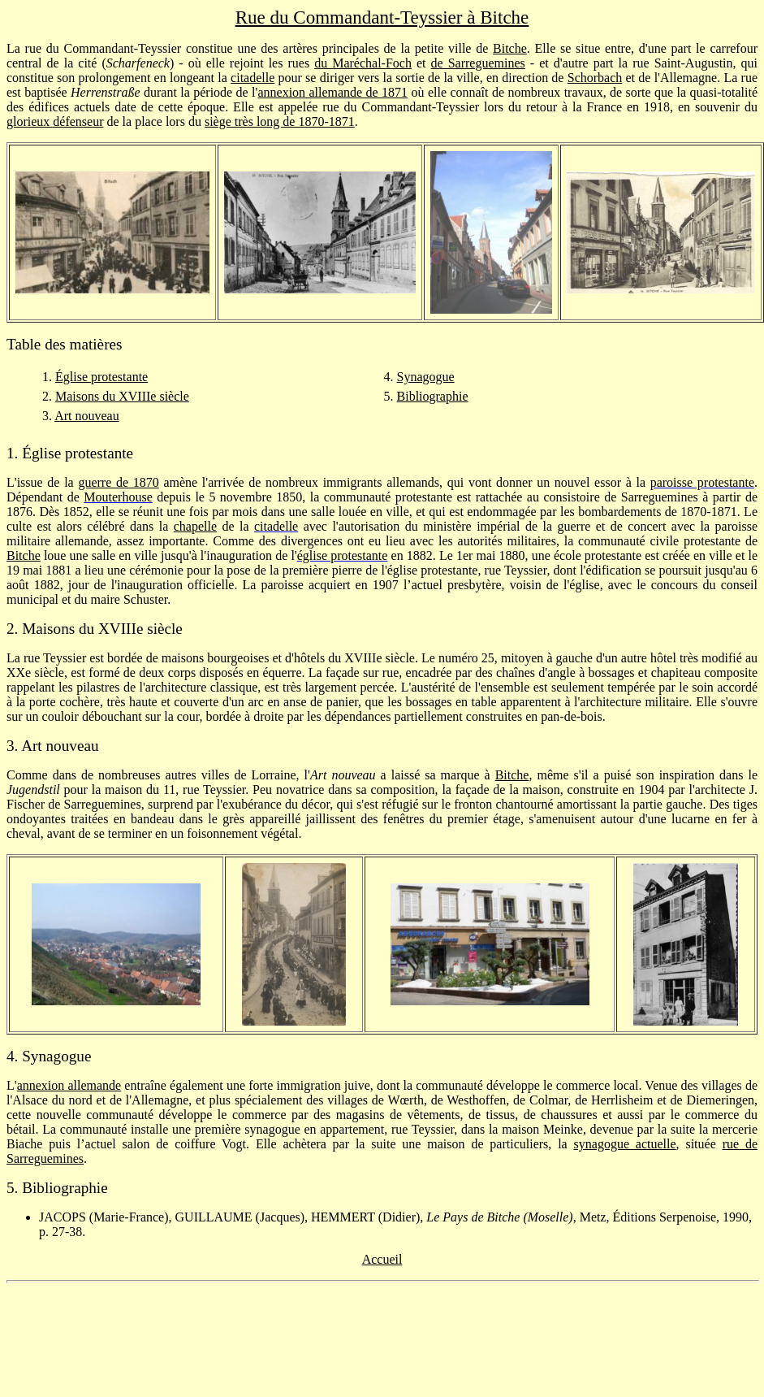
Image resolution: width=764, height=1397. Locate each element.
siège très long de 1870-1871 (280, 121)
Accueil (382, 1259)
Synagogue (426, 377)
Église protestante (101, 377)
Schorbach (595, 78)
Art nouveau (86, 416)
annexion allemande (69, 1085)
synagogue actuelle (625, 1144)
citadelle (252, 78)
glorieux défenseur (55, 121)
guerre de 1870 (118, 482)
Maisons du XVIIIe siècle (122, 396)
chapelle (195, 526)
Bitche (510, 48)
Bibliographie (432, 396)
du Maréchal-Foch (363, 63)
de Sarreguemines (478, 63)
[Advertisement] (382, 1332)
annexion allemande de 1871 (332, 92)
